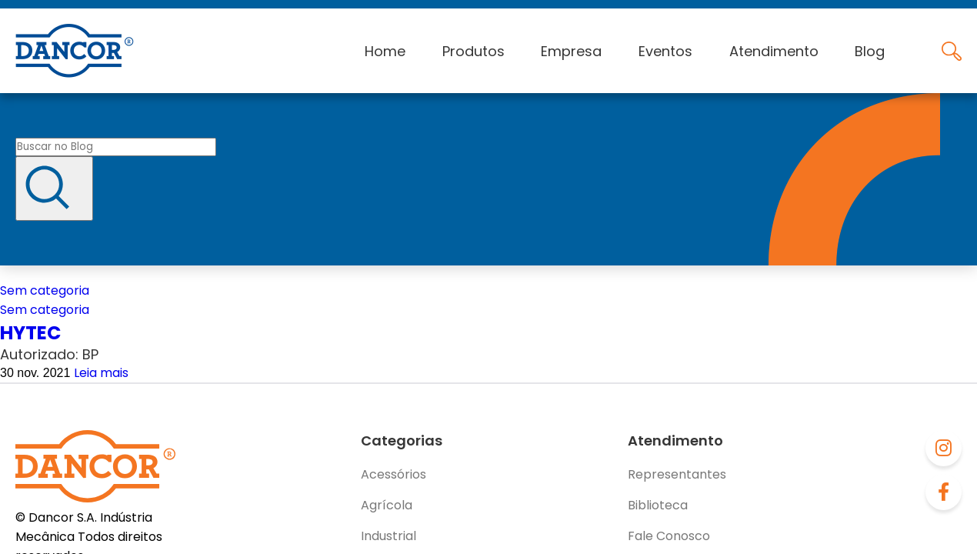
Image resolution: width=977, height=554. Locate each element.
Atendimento (774, 51)
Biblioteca (658, 505)
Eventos (665, 51)
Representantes (677, 474)
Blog (870, 51)
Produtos (473, 51)
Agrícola (386, 505)
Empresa (571, 51)
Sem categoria (44, 290)
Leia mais (101, 373)
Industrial (388, 536)
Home (385, 51)
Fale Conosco (669, 536)
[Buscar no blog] (115, 147)
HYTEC (30, 332)
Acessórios (393, 474)
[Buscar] (54, 188)
